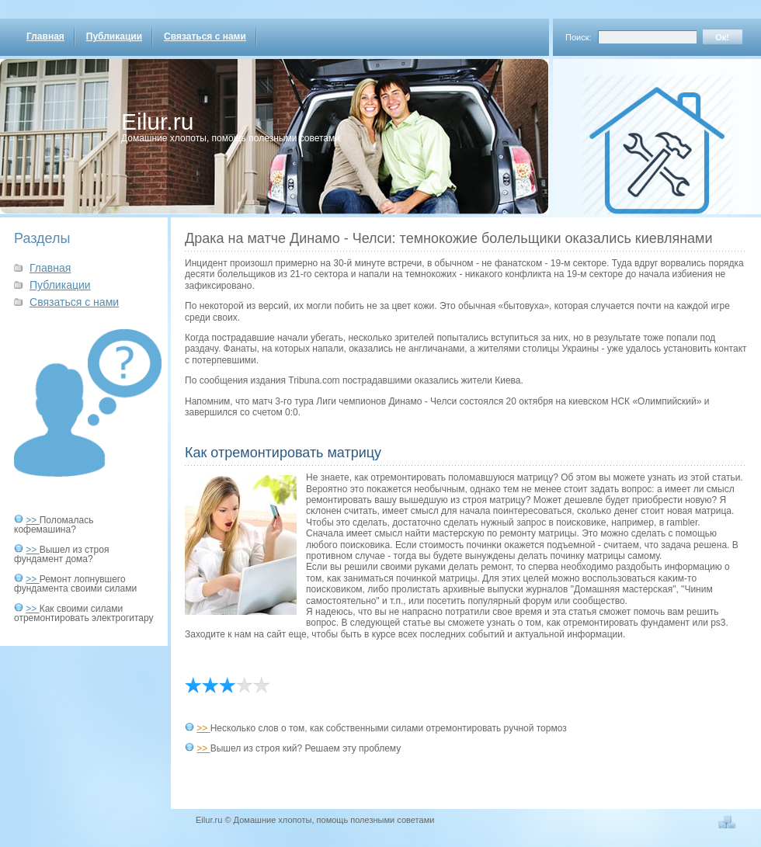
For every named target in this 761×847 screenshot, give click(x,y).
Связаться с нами (205, 36)
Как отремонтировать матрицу (283, 452)
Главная (45, 36)
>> (32, 520)
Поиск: (578, 37)
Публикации (114, 36)
